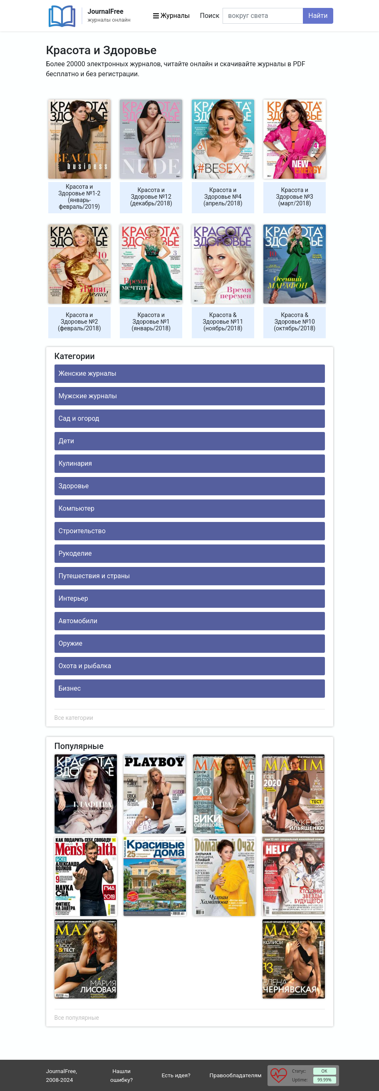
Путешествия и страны (94, 576)
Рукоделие (75, 553)
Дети (66, 441)
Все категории (73, 717)
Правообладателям (236, 1075)
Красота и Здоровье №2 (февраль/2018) (79, 322)
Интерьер (73, 598)
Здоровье (74, 486)
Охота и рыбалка (85, 666)
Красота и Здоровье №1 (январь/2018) (151, 322)
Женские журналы (87, 373)
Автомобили (78, 621)
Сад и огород (79, 418)
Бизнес (70, 688)
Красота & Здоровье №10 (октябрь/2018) (294, 322)
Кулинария (75, 463)
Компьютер (77, 508)
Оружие (70, 643)
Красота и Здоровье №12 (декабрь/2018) (151, 197)
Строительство (82, 531)
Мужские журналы (88, 396)
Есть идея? (176, 1075)
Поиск (210, 16)
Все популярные (76, 1017)
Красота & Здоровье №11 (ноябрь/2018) (223, 322)
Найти (317, 16)
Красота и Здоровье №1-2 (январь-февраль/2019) (79, 196)
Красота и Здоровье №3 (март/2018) (294, 197)
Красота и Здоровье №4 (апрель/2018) (223, 197)
